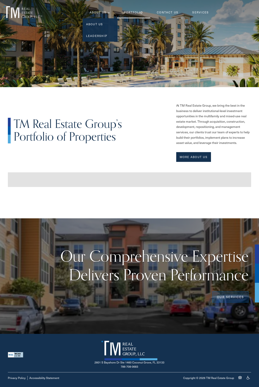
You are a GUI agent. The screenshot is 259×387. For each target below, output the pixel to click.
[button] (193, 157)
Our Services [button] (230, 297)
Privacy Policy (17, 378)
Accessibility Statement (44, 378)
